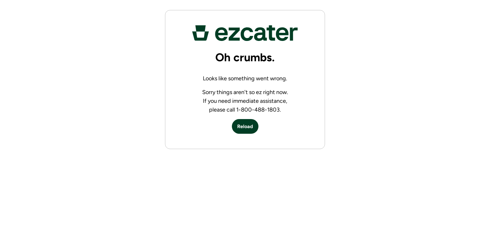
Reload (245, 126)
